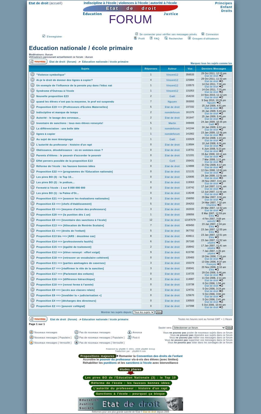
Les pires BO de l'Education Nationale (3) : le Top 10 (130, 377)
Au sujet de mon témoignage (54, 139)
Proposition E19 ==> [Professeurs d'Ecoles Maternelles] (72, 107)
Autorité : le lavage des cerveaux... (58, 117)
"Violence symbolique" (51, 74)
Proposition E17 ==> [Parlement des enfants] (65, 273)
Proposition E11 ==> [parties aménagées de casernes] (71, 263)
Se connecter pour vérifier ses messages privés (168, 34)
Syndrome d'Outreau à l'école (55, 90)
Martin (172, 123)
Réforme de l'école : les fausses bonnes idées (65, 166)
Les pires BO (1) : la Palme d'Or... (57, 193)
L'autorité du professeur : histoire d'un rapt (64, 144)
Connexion (212, 34)
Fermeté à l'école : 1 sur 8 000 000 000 (60, 187)
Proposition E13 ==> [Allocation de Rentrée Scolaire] (70, 225)
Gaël (172, 96)
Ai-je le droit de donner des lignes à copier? (64, 80)
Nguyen (172, 101)
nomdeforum (172, 112)
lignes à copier (45, 134)
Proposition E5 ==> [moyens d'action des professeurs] (71, 209)
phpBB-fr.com (139, 351)
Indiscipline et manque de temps (57, 112)
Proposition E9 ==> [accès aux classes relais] (65, 290)
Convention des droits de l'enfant (160, 356)
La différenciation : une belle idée (58, 128)
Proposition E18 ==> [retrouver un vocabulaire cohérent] (72, 257)
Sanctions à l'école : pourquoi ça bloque (130, 393)
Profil (142, 38)
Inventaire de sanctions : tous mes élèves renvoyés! (69, 123)
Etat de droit (211, 76)
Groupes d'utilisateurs (205, 38)
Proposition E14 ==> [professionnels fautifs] (64, 241)
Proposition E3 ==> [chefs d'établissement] (64, 204)
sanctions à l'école (139, 362)
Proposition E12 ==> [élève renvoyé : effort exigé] (68, 252)
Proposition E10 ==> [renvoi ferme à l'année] (64, 284)
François (211, 264)
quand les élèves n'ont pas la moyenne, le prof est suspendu (75, 101)
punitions (110, 362)
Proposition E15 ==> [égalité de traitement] (63, 247)
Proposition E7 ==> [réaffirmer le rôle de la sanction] (70, 268)
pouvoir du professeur (115, 359)
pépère (211, 243)
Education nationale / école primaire (81, 48)
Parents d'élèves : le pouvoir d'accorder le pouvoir (68, 155)
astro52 (211, 221)
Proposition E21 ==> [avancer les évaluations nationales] (72, 198)
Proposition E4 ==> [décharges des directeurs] (66, 300)
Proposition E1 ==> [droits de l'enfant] (60, 230)
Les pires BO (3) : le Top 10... (55, 177)
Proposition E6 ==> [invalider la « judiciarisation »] (69, 295)
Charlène (211, 205)
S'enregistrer (54, 36)
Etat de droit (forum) (62, 61)
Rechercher (176, 38)
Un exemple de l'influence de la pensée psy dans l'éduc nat (74, 85)
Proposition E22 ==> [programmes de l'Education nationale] (74, 171)
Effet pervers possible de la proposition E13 (64, 160)
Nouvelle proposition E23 (52, 96)
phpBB (122, 349)
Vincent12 (172, 74)
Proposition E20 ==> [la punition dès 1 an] (63, 214)
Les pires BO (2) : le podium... (55, 182)
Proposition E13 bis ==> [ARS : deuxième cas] (65, 236)
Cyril (172, 160)
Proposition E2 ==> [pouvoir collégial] (60, 306)
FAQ (156, 38)
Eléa (211, 216)
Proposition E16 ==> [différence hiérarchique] (65, 279)
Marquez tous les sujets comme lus (211, 63)
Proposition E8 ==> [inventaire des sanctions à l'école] (71, 220)
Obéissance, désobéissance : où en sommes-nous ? (69, 150)
